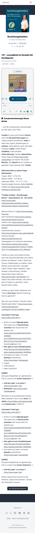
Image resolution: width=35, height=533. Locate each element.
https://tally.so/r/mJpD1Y (11, 318)
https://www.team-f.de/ (13, 386)
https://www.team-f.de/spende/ (13, 277)
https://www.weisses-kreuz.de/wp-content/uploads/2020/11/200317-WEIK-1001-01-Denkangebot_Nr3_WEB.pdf (17, 247)
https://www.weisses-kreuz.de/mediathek (17, 233)
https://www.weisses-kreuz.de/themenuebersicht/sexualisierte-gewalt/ (17, 225)
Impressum (17, 508)
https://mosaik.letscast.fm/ (11, 239)
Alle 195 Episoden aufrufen (17, 488)
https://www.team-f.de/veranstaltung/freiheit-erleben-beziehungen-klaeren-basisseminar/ (15, 203)
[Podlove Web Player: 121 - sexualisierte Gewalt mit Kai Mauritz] (17, 91)
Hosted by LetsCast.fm (17, 525)
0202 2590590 (27, 184)
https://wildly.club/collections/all (19, 401)
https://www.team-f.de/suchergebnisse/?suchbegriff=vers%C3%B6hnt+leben (17, 306)
